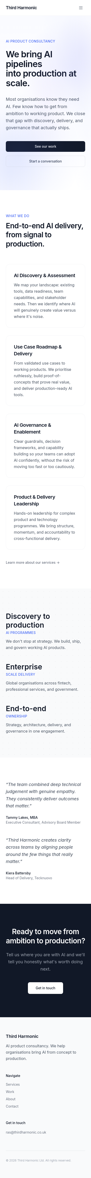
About (10, 1099)
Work (10, 1092)
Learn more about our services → (33, 562)
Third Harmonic (21, 7)
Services (13, 1084)
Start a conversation (45, 161)
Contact (12, 1106)
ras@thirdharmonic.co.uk (26, 1132)
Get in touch (45, 988)
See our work (45, 146)
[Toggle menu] (80, 7)
